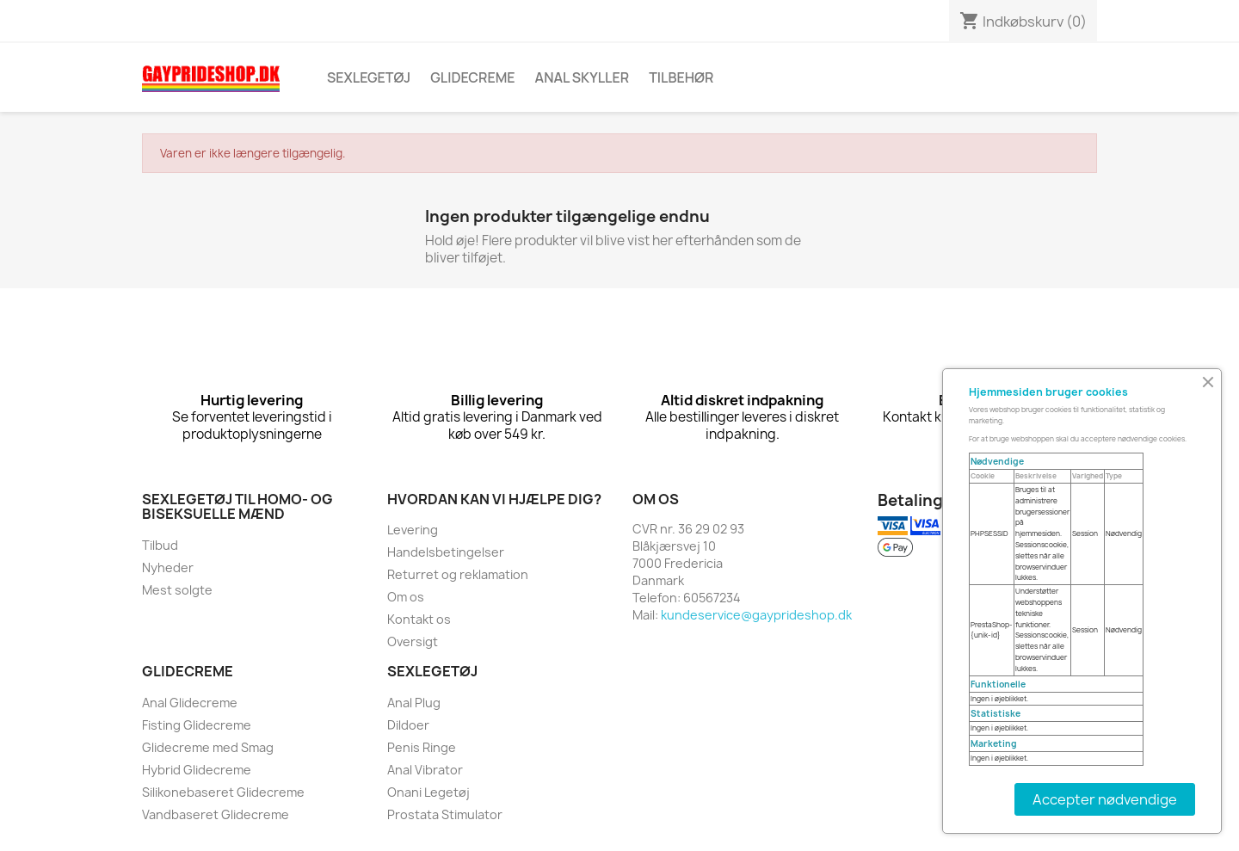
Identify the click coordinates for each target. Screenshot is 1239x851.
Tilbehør (681, 77)
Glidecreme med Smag (208, 747)
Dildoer (408, 725)
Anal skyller (582, 77)
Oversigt (412, 641)
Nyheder (168, 567)
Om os (405, 597)
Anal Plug (414, 702)
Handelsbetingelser (445, 552)
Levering (412, 529)
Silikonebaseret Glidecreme (223, 792)
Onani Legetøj (428, 792)
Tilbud (160, 545)
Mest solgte (177, 590)
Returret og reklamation (457, 574)
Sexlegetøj (368, 77)
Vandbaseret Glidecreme (215, 814)
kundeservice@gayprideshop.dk (756, 615)
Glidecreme (472, 77)
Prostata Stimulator (444, 814)
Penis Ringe (421, 747)
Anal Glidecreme (189, 702)
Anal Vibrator (425, 770)
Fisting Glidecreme (196, 725)
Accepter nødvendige (1104, 799)
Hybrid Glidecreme (196, 770)
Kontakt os (419, 619)
